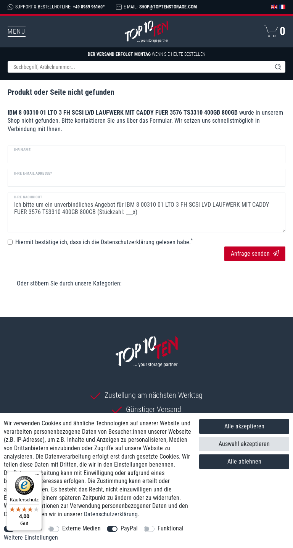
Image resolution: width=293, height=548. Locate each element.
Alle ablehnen (244, 461)
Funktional (171, 528)
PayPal (129, 528)
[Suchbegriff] (139, 67)
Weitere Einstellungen (31, 537)
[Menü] (37, 476)
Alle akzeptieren (244, 426)
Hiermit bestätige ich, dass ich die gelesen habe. (104, 242)
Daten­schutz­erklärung (111, 514)
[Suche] (277, 67)
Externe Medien (81, 528)
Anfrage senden (255, 253)
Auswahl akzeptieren (244, 443)
